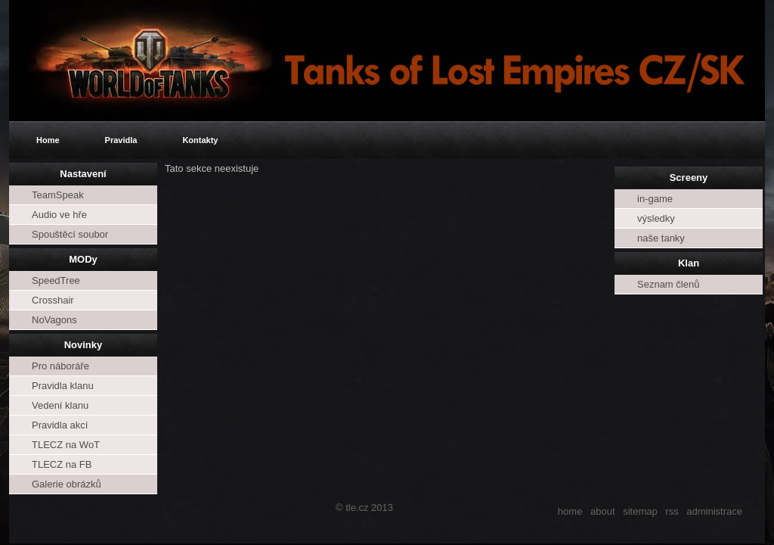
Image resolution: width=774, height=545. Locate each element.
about (602, 511)
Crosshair (53, 300)
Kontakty (200, 140)
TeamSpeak (58, 195)
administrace (714, 511)
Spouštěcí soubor (70, 234)
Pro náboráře (60, 366)
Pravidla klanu (63, 385)
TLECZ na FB (61, 464)
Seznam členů (668, 284)
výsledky (656, 218)
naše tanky (661, 238)
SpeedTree (56, 280)
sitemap (640, 511)
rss (671, 511)
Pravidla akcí (60, 425)
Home (48, 140)
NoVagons (54, 319)
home (570, 511)
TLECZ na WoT (66, 444)
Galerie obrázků (66, 484)
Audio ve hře (59, 214)
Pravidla (121, 140)
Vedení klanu (60, 405)
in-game (655, 198)
